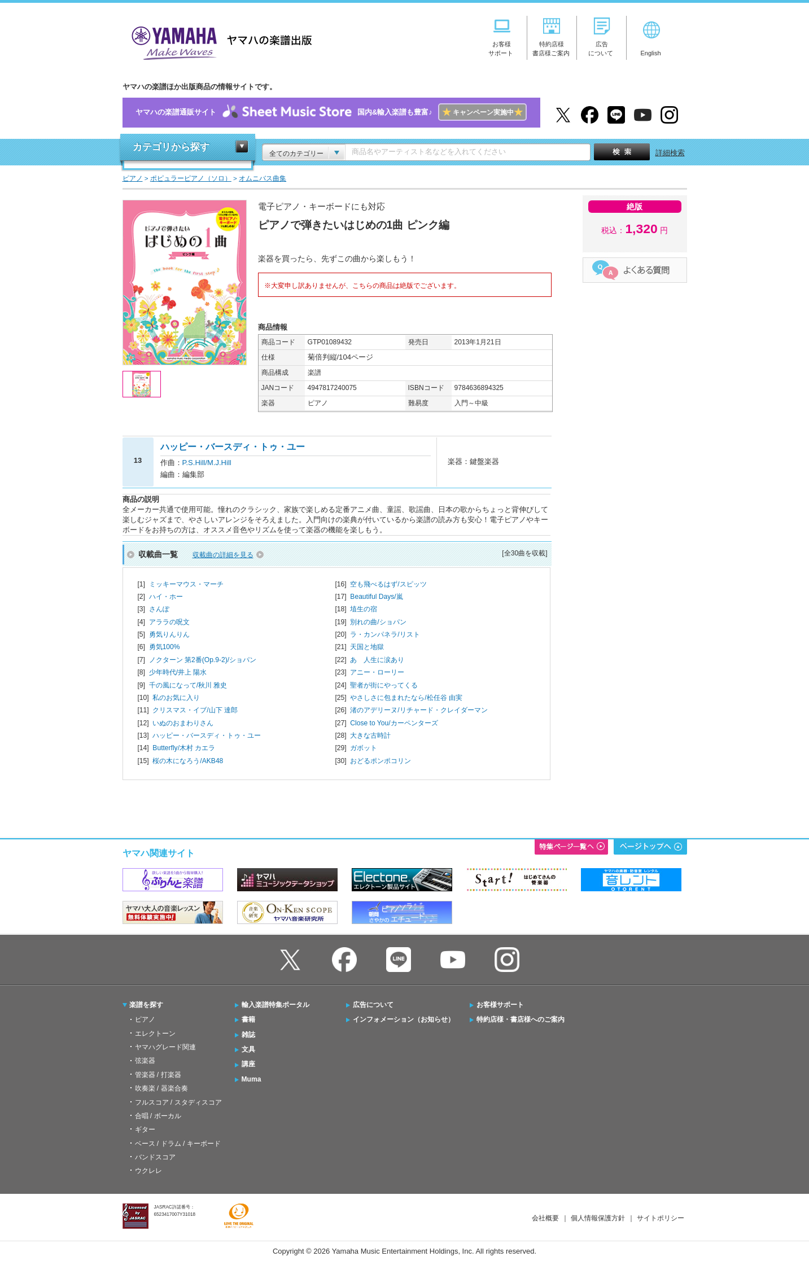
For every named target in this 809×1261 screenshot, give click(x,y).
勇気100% (164, 647)
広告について (373, 1005)
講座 (248, 1064)
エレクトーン (155, 1033)
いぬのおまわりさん (182, 723)
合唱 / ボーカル (158, 1116)
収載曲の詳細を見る (223, 555)
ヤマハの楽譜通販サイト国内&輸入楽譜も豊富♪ (331, 113)
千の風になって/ (188, 685)
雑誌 (248, 1035)
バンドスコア (155, 1157)
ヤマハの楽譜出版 (218, 41)
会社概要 (545, 1218)
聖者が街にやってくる (384, 685)
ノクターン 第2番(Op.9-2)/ (202, 660)
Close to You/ (394, 723)
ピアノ (145, 1019)
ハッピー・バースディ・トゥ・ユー (206, 735)
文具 (248, 1049)
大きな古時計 (370, 735)
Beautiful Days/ (376, 597)
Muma (251, 1079)
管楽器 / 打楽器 (158, 1075)
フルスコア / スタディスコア (178, 1102)
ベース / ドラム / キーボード (178, 1144)
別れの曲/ (378, 622)
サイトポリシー (660, 1218)
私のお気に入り (176, 698)
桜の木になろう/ (187, 761)
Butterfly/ (183, 748)
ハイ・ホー (166, 597)
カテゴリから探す (171, 147)
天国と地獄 (367, 647)
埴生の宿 (363, 609)
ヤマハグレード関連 (165, 1047)
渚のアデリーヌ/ (418, 710)
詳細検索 (670, 152)
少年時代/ (178, 672)
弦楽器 (145, 1061)
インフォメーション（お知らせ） (403, 1019)
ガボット (363, 748)
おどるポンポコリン (380, 761)
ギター (145, 1129)
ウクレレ (148, 1171)
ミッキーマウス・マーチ (186, 584)
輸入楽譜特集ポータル (275, 1005)
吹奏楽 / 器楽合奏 (161, 1088)
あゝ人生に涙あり (377, 660)
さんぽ (159, 609)
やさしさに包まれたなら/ (406, 698)
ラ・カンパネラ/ (384, 634)
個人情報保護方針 (598, 1218)
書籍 (248, 1019)
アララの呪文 (169, 622)
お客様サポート (500, 1005)
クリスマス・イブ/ (195, 710)
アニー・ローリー (377, 672)
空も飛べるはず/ (388, 584)
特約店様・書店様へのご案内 (520, 1019)
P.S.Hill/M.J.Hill (206, 462)
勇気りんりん (169, 634)
